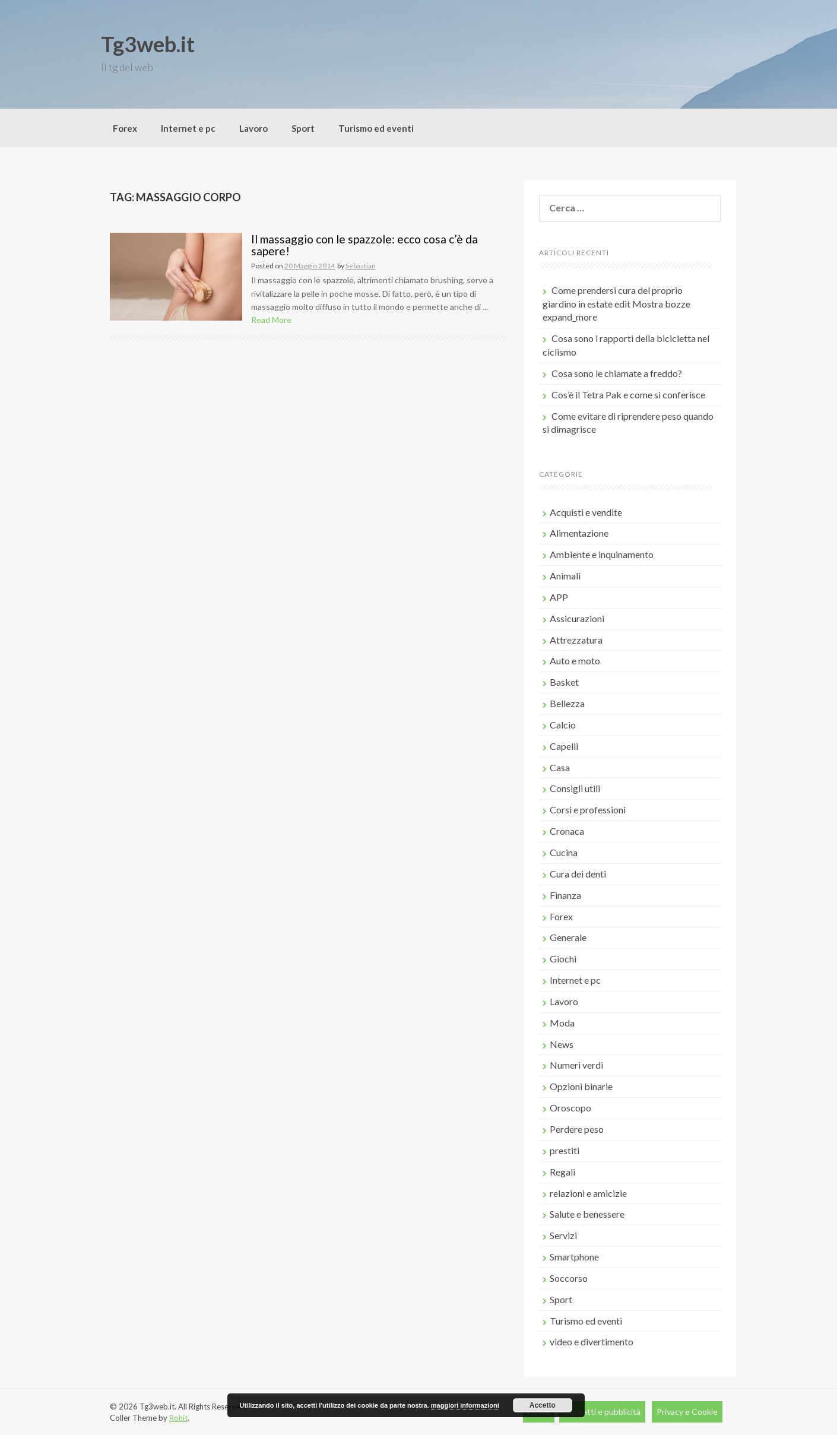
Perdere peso (577, 1129)
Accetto (543, 1405)
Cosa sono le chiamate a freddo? (616, 373)
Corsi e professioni (588, 809)
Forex (125, 128)
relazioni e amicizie (588, 1193)
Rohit (178, 1418)
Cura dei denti (578, 873)
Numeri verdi (576, 1064)
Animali (565, 575)
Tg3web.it (148, 44)
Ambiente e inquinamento (602, 554)
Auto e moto (575, 660)
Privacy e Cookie (687, 1412)
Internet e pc (188, 128)
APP (559, 597)
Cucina (564, 852)
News (561, 1044)
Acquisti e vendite (586, 512)
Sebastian (360, 265)
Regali (562, 1171)
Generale (568, 937)
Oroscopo (570, 1107)
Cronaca (567, 831)
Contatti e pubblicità (602, 1412)
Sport (303, 128)
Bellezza (567, 703)
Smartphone (574, 1256)
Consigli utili (575, 788)
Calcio (563, 724)
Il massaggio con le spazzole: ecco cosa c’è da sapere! (364, 245)
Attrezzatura (576, 639)
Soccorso (569, 1278)
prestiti (564, 1150)
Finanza (565, 895)
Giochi (563, 958)
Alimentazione (579, 532)
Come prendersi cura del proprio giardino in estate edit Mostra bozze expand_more (616, 303)
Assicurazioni (577, 618)
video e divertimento (591, 1341)
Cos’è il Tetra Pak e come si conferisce (628, 394)
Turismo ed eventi (376, 128)
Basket (564, 682)
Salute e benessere (587, 1213)
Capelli (564, 746)
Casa (560, 767)
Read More (271, 320)
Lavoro (253, 128)
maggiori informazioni (465, 1405)
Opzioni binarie (581, 1086)
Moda (562, 1022)
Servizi (563, 1235)
